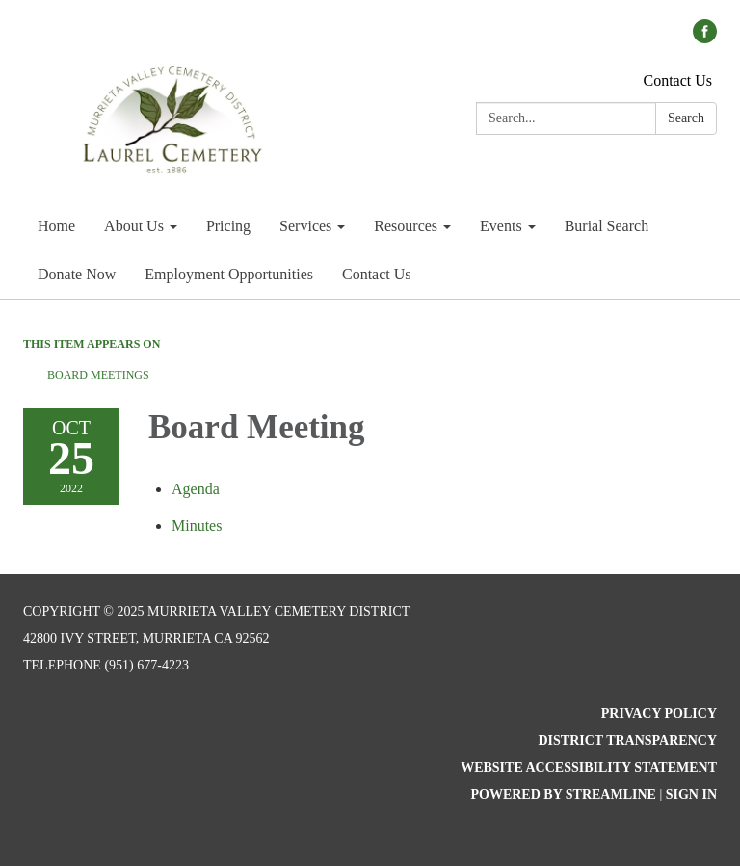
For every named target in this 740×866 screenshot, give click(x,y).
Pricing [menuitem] (228, 226)
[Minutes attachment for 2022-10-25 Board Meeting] (197, 525)
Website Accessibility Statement (589, 767)
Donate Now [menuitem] (77, 274)
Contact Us (677, 80)
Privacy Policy (659, 713)
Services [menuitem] (305, 226)
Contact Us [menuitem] (376, 274)
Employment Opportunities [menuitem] (229, 274)
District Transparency (627, 740)
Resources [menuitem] (405, 226)
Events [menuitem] (501, 226)
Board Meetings (98, 374)
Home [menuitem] (56, 226)
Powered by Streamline (562, 794)
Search (686, 118)
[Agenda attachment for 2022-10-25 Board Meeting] (196, 489)
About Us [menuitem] (134, 226)
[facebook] (705, 38)
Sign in (691, 794)
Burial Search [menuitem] (607, 226)
